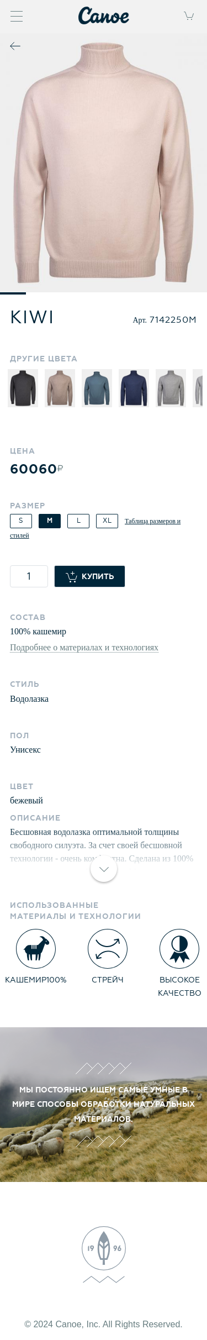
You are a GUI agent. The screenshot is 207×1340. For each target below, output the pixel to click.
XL (107, 521)
